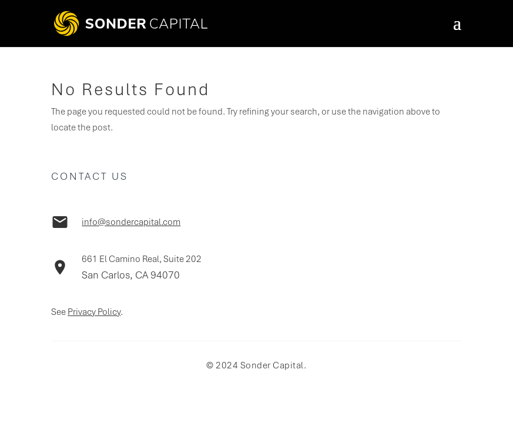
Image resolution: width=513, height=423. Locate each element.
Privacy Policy (94, 312)
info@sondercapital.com (131, 222)
